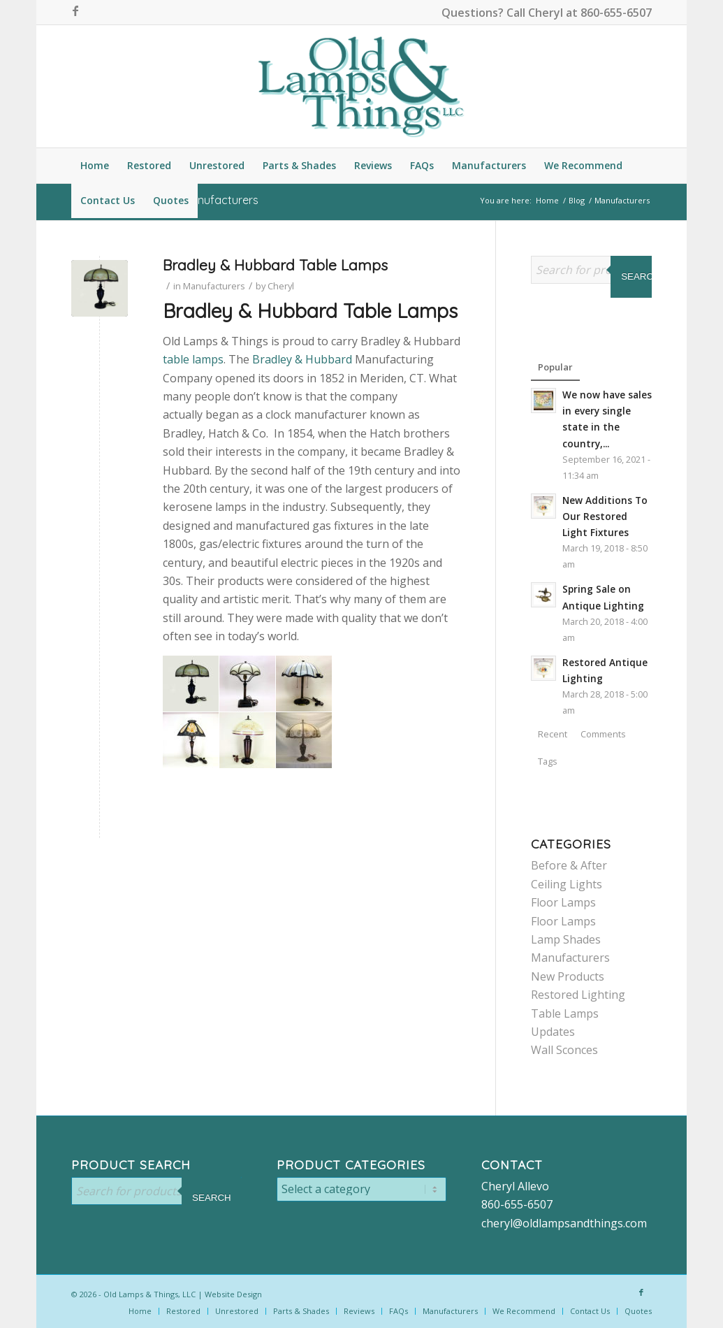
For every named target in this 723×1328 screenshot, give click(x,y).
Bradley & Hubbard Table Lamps (275, 265)
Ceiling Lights (566, 884)
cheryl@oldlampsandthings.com (564, 1223)
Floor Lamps (563, 902)
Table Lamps (565, 1013)
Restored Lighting (578, 994)
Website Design (233, 1294)
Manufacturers (214, 286)
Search (640, 276)
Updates (553, 1031)
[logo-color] (361, 86)
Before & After (569, 865)
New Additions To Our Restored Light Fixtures (605, 516)
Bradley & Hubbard (302, 359)
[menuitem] (94, 165)
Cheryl (281, 286)
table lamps (193, 359)
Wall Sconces (564, 1050)
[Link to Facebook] (75, 10)
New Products (567, 976)
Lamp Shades (566, 939)
